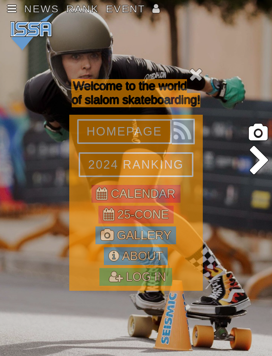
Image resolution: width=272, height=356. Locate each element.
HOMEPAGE (124, 131)
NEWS (41, 8)
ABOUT (136, 256)
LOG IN (135, 276)
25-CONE (136, 214)
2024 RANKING (135, 164)
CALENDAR (135, 193)
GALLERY (136, 235)
